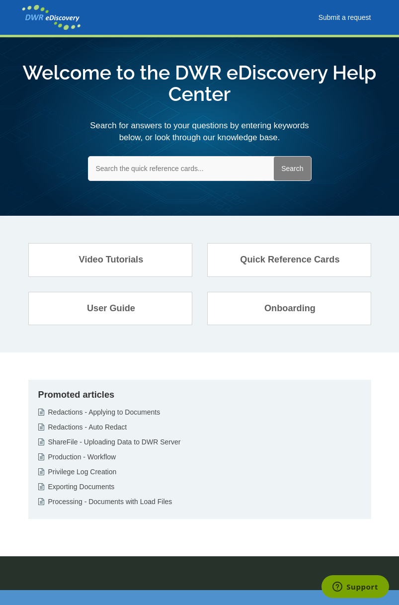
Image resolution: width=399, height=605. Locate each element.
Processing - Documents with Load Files (110, 502)
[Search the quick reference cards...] (200, 168)
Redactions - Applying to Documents (104, 412)
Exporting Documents (81, 487)
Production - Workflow (82, 457)
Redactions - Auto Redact (87, 427)
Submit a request (345, 17)
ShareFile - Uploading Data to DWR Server (114, 442)
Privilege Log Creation (82, 472)
